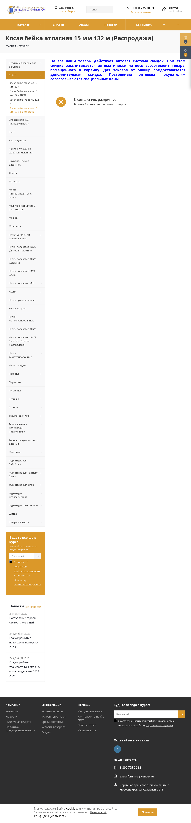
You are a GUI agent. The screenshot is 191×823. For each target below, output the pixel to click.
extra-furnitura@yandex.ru (137, 776)
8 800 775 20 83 (143, 8)
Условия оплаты (52, 711)
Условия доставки (53, 716)
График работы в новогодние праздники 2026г (23, 642)
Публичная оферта (18, 722)
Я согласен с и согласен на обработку (27, 573)
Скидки (46, 732)
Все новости (32, 607)
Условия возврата (53, 727)
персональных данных (27, 584)
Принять (148, 812)
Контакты (12, 711)
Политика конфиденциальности (20, 728)
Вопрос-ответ (87, 725)
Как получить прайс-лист (91, 718)
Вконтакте (117, 749)
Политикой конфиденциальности (153, 721)
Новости (11, 716)
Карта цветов (87, 730)
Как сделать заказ (90, 711)
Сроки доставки (52, 722)
